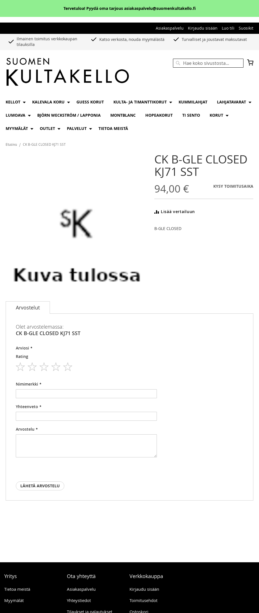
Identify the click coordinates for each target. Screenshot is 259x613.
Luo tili (228, 28)
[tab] (28, 307)
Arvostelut (28, 307)
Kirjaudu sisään (203, 28)
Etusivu (11, 144)
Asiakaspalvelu (170, 28)
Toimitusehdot (143, 600)
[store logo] (68, 72)
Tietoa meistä (17, 589)
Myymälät (14, 600)
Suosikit (246, 28)
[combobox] (208, 63)
